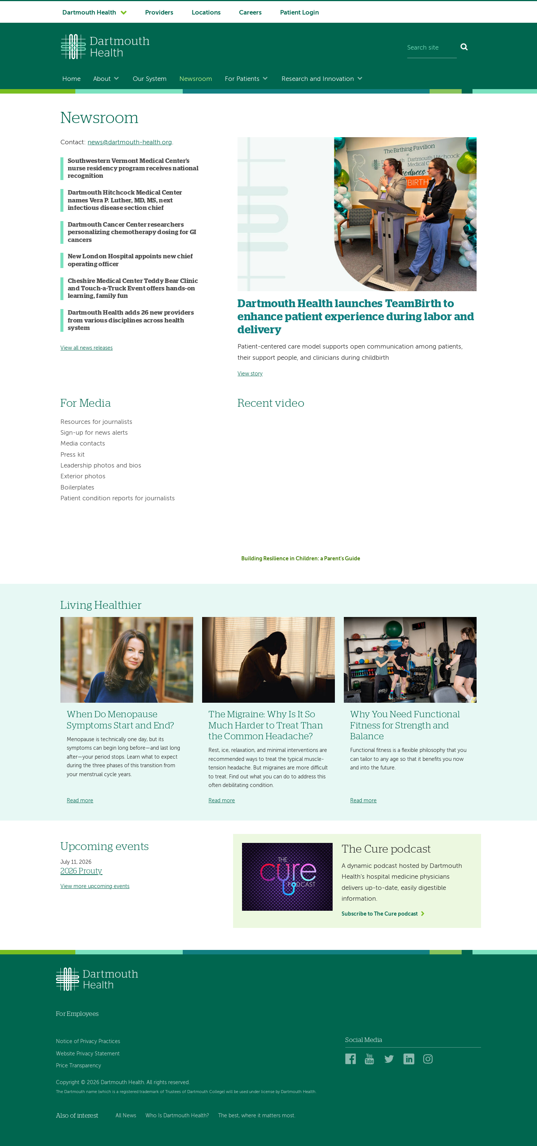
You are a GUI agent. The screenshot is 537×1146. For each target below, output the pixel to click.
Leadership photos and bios (100, 466)
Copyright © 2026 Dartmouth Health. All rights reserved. (123, 1082)
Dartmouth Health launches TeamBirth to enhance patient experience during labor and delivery (356, 317)
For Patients (242, 79)
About (102, 79)
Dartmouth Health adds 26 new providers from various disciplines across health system (131, 320)
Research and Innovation (318, 79)
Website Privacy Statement (88, 1054)
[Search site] (432, 48)
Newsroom (195, 79)
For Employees (77, 1014)
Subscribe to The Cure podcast (380, 914)
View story (250, 374)
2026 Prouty (81, 871)
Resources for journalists (96, 422)
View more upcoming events (94, 886)
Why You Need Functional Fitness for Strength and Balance (405, 725)
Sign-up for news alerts (94, 433)
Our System (150, 79)
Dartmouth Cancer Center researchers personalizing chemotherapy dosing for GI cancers (132, 232)
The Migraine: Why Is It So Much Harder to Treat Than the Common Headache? (265, 725)
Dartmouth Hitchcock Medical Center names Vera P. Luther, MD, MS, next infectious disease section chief (125, 200)
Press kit (72, 455)
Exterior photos (83, 476)
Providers (159, 13)
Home (71, 79)
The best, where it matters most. (256, 1115)
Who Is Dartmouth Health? (177, 1115)
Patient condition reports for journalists (117, 498)
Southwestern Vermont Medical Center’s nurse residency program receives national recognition (133, 168)
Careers (250, 13)
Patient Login (299, 13)
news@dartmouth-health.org (130, 142)
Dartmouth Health (89, 13)
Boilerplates (77, 488)
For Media (85, 403)
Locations (206, 13)
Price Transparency (78, 1065)
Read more (80, 801)
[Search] (464, 48)
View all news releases (86, 348)
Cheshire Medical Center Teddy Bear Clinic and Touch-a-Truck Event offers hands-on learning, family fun (133, 288)
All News (126, 1115)
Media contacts (82, 444)
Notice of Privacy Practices (88, 1041)
